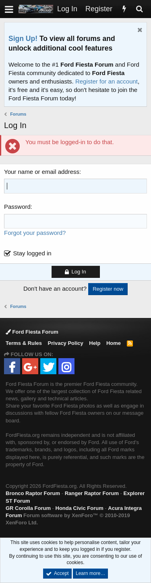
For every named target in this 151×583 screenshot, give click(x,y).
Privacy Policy (65, 343)
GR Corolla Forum (28, 508)
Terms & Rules (24, 343)
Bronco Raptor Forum (33, 493)
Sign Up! (22, 39)
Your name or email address (41, 171)
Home (113, 343)
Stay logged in (32, 253)
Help (94, 343)
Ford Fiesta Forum (32, 332)
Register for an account (106, 81)
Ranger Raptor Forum (92, 493)
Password (17, 206)
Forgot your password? (35, 232)
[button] (9, 9)
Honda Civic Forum (79, 508)
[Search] (139, 9)
